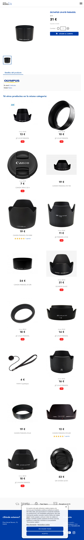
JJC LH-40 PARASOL (61, 385)
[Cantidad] (63, 28)
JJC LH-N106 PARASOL (22, 482)
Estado (6, 88)
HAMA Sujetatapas (22, 384)
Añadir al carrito (64, 34)
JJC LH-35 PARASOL (22, 138)
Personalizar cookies (44, 524)
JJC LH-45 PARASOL (61, 138)
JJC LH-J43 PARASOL (22, 336)
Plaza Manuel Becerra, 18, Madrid (10, 523)
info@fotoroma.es (68, 524)
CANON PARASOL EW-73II (61, 186)
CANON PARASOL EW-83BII (22, 235)
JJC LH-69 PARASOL (61, 336)
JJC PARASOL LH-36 (61, 237)
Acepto (45, 534)
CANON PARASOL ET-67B (22, 285)
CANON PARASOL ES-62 (22, 433)
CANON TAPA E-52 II (23, 188)
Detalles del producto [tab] (13, 72)
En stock (6, 85)
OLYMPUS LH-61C (61, 286)
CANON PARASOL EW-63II (61, 433)
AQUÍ (28, 517)
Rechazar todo (45, 529)
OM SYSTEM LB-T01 (61, 481)
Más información (31, 524)
